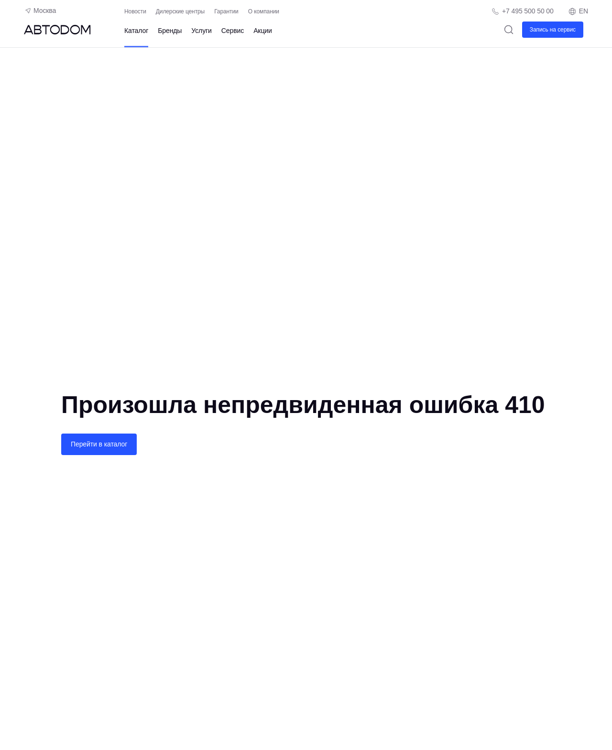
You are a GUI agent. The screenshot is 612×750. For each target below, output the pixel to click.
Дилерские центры (180, 11)
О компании (263, 11)
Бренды (170, 30)
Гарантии (226, 11)
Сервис (232, 30)
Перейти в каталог (99, 444)
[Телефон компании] (522, 11)
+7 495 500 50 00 (528, 11)
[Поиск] (509, 29)
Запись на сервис (553, 29)
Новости (135, 11)
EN (578, 11)
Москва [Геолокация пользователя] (40, 10)
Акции (262, 30)
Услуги (201, 30)
